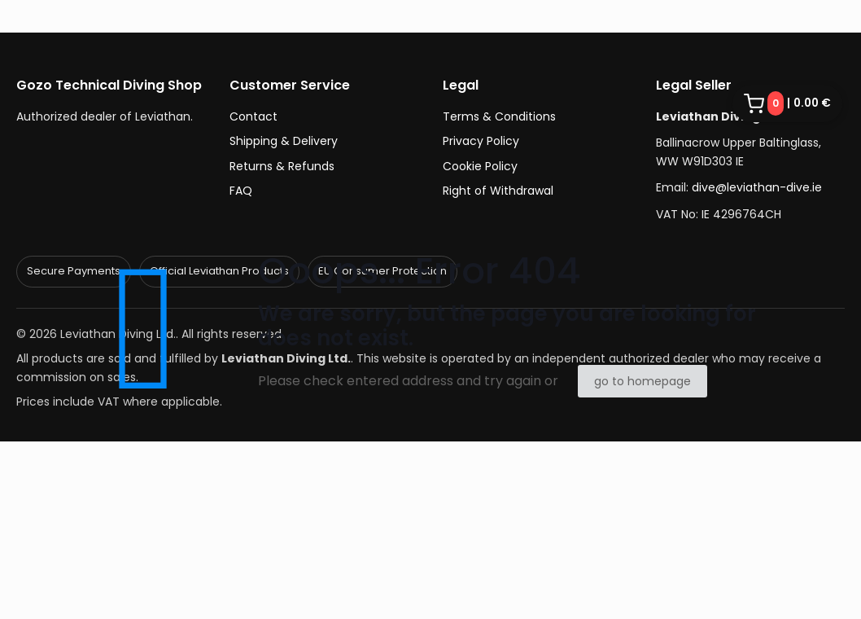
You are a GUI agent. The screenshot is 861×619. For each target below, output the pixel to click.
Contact (253, 116)
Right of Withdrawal (498, 190)
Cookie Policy (480, 166)
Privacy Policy (481, 141)
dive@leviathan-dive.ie (757, 187)
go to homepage (642, 381)
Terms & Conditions (499, 116)
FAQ (240, 190)
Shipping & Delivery (283, 141)
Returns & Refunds (281, 166)
